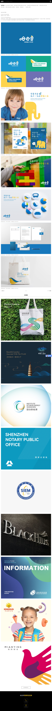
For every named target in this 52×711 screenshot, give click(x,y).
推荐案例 (2, 5)
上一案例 (2, 290)
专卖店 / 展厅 (28, 7)
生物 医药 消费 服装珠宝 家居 (32, 5)
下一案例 (49, 290)
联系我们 (26, 706)
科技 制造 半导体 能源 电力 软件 (20, 5)
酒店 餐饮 (3, 7)
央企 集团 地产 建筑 (9, 5)
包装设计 (17, 7)
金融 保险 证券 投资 (43, 5)
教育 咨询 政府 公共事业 (10, 7)
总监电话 (26, 701)
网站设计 (22, 7)
